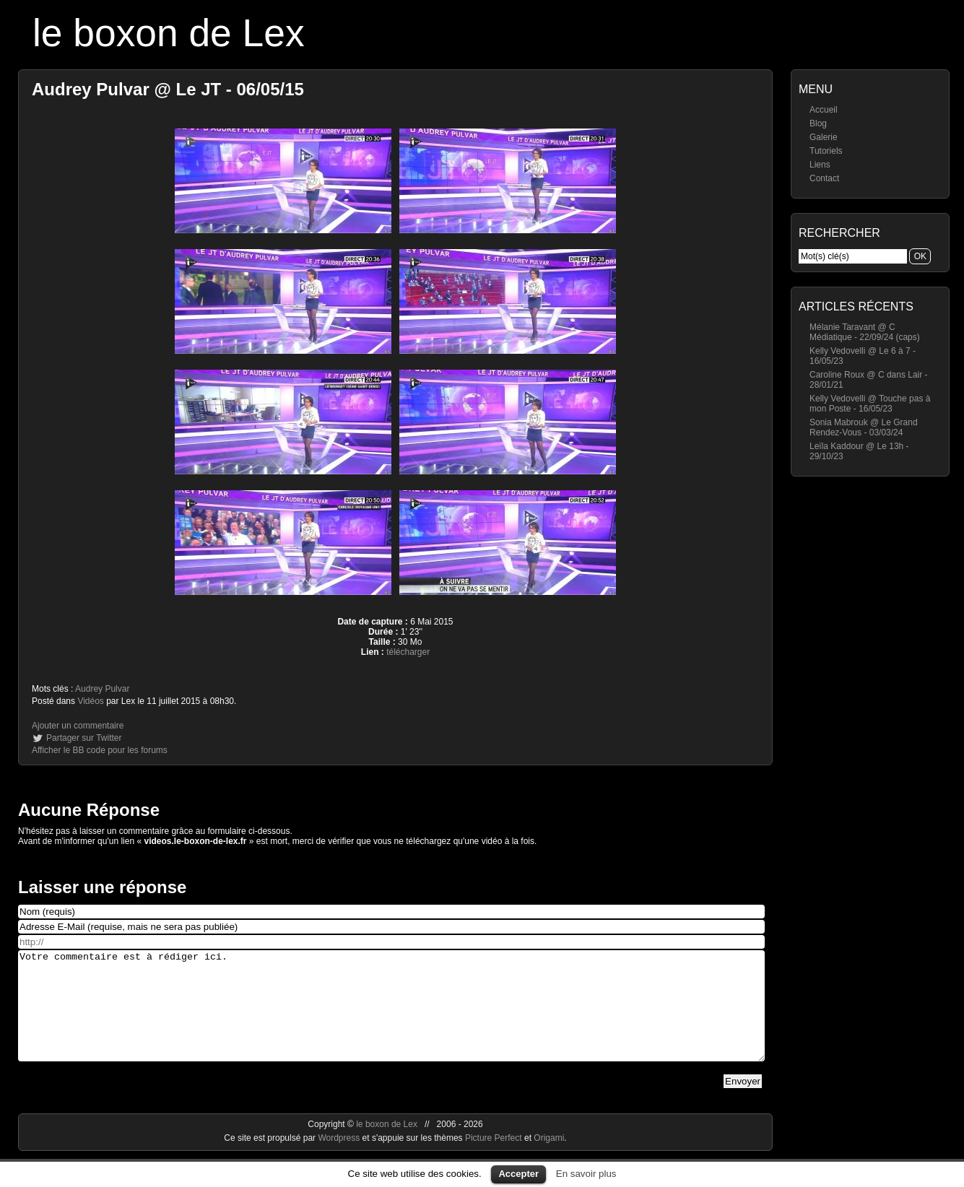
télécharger (408, 652)
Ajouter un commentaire (77, 726)
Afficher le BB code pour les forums (100, 750)
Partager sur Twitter (83, 738)
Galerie (823, 137)
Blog (818, 123)
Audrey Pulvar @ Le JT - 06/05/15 (168, 89)
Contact (824, 178)
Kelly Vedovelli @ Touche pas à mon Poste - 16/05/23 (869, 404)
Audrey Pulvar (102, 689)
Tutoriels (826, 151)
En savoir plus (586, 1173)
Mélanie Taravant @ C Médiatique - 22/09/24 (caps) (864, 332)
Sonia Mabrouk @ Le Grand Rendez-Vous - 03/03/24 (863, 427)
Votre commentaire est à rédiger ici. (391, 1016)
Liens (819, 165)
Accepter (518, 1173)
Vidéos (90, 701)
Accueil (823, 110)
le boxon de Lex (168, 33)
